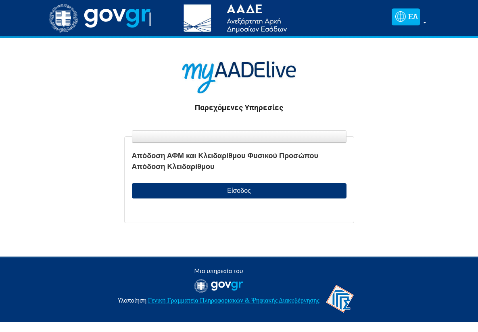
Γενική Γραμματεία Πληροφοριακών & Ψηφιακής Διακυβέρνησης (233, 300)
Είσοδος (239, 190)
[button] (407, 18)
